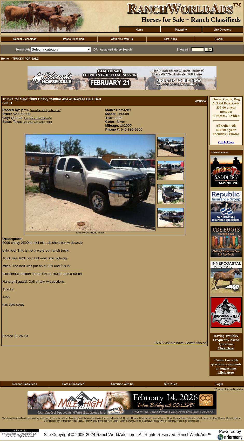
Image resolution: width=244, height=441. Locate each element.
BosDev (9, 436)
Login (219, 39)
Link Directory (222, 29)
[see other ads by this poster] (45, 110)
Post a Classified (73, 39)
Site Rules (170, 39)
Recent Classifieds (24, 39)
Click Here (226, 142)
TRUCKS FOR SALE (25, 58)
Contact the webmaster (229, 389)
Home (139, 29)
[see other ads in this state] (37, 122)
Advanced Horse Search (116, 49)
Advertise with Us (122, 39)
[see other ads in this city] (37, 118)
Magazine (181, 29)
